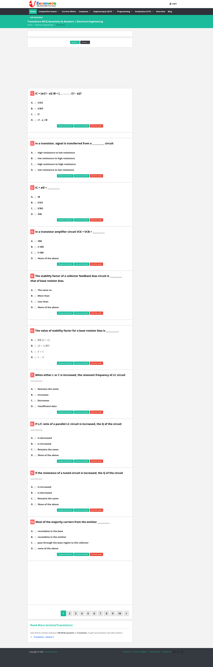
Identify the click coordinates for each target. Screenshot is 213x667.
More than (44, 295)
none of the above (48, 548)
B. (32, 108)
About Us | (127, 652)
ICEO (40, 102)
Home (33, 11)
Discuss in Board (81, 126)
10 (119, 613)
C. (32, 114)
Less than (42, 301)
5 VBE (40, 252)
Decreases (43, 400)
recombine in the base (50, 531)
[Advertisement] (80, 68)
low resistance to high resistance (56, 158)
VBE (40, 241)
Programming (124, 11)
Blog (170, 11)
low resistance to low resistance (56, 169)
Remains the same (48, 389)
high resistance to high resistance (56, 164)
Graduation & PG (144, 11)
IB (39, 196)
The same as (45, 290)
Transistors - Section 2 (44, 637)
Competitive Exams (48, 11)
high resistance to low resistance (56, 152)
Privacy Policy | (155, 652)
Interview (160, 11)
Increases (43, 394)
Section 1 (74, 42)
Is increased (44, 443)
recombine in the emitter (52, 537)
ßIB (40, 214)
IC (38, 114)
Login (173, 3)
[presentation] (43, 340)
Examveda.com (50, 652)
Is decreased (45, 437)
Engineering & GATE (103, 11)
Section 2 (85, 42)
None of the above (48, 258)
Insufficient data (47, 406)
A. (32, 102)
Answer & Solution (65, 126)
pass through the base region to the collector (63, 542)
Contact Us (166, 652)
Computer (85, 11)
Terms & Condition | (140, 652)
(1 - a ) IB (42, 119)
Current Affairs (69, 11)
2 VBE (41, 246)
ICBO (40, 108)
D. (32, 119)
